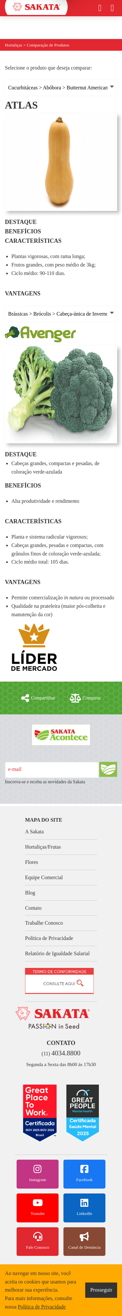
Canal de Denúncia (84, 1241)
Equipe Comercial (44, 877)
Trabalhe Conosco (44, 923)
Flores (31, 862)
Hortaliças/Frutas (43, 847)
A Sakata (34, 831)
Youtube (37, 1207)
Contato (33, 908)
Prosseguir (101, 1290)
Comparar (85, 698)
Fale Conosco (37, 1241)
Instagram (37, 1173)
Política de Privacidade (49, 938)
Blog (30, 892)
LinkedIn (84, 1207)
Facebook (84, 1173)
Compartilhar (38, 698)
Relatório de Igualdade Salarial (57, 953)
